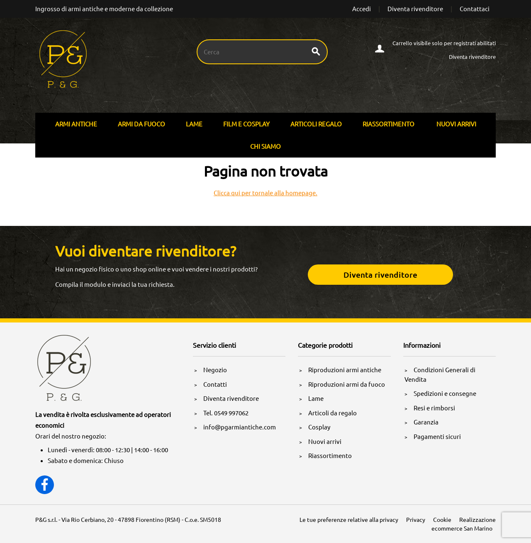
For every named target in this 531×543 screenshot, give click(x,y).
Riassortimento (388, 124)
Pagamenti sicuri (437, 436)
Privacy (415, 519)
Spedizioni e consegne (445, 393)
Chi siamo (265, 146)
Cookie (442, 519)
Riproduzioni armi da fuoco (346, 384)
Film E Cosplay (246, 124)
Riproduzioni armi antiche (344, 369)
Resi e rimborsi (434, 408)
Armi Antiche (76, 124)
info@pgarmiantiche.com (239, 427)
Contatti (215, 384)
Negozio (215, 369)
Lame (194, 124)
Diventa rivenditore (415, 8)
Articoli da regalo (332, 413)
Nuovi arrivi (456, 124)
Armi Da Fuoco (141, 124)
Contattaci (475, 8)
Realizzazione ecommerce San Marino (463, 524)
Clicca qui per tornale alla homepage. (265, 192)
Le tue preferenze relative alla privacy (349, 519)
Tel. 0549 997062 (225, 413)
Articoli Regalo (316, 124)
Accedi (361, 8)
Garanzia (426, 422)
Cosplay (319, 427)
